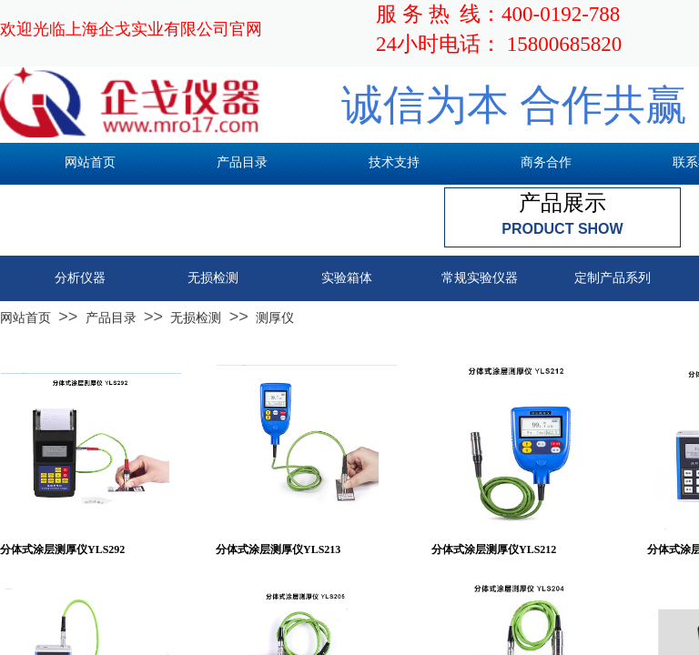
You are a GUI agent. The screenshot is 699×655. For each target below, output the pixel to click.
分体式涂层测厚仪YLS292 (62, 549)
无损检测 (195, 317)
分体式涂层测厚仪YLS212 (493, 549)
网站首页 (25, 317)
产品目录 (111, 317)
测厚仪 (275, 317)
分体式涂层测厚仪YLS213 (278, 549)
